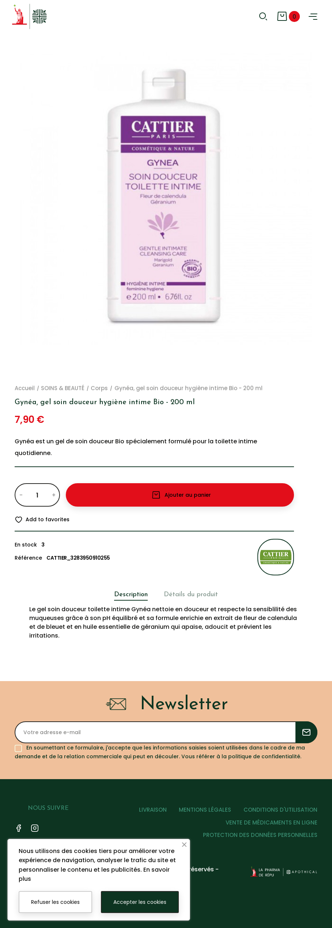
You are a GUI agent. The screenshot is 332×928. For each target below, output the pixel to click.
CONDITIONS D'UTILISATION (280, 810)
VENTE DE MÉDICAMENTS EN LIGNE (271, 822)
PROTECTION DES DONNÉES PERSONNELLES (260, 835)
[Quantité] (37, 495)
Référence (28, 557)
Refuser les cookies (55, 902)
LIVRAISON (152, 810)
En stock (26, 544)
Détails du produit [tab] (191, 594)
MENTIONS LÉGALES (205, 810)
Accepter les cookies (139, 902)
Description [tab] (131, 594)
